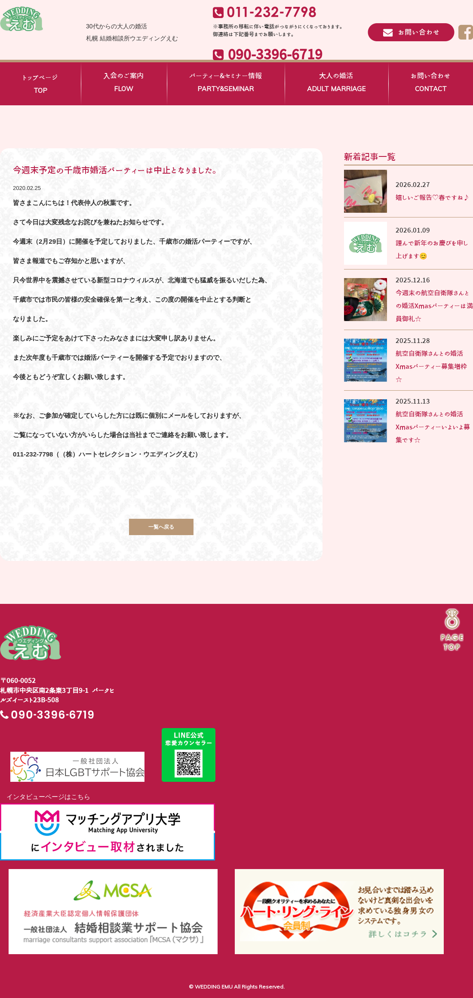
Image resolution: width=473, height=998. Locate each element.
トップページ (40, 85)
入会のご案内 (123, 83)
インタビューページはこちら (45, 796)
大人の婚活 (336, 83)
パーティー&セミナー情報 (225, 83)
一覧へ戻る (161, 526)
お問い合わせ (431, 83)
